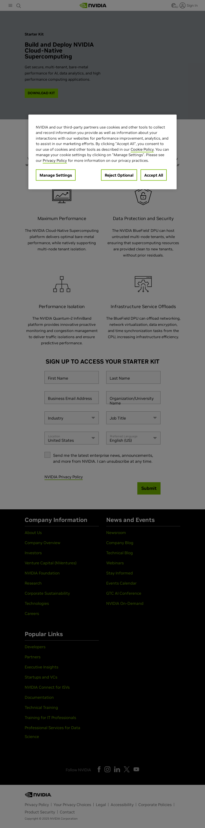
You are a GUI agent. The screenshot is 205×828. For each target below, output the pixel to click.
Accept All (153, 175)
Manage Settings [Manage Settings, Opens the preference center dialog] (56, 175)
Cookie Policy (142, 149)
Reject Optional (119, 175)
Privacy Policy (55, 160)
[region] (102, 151)
